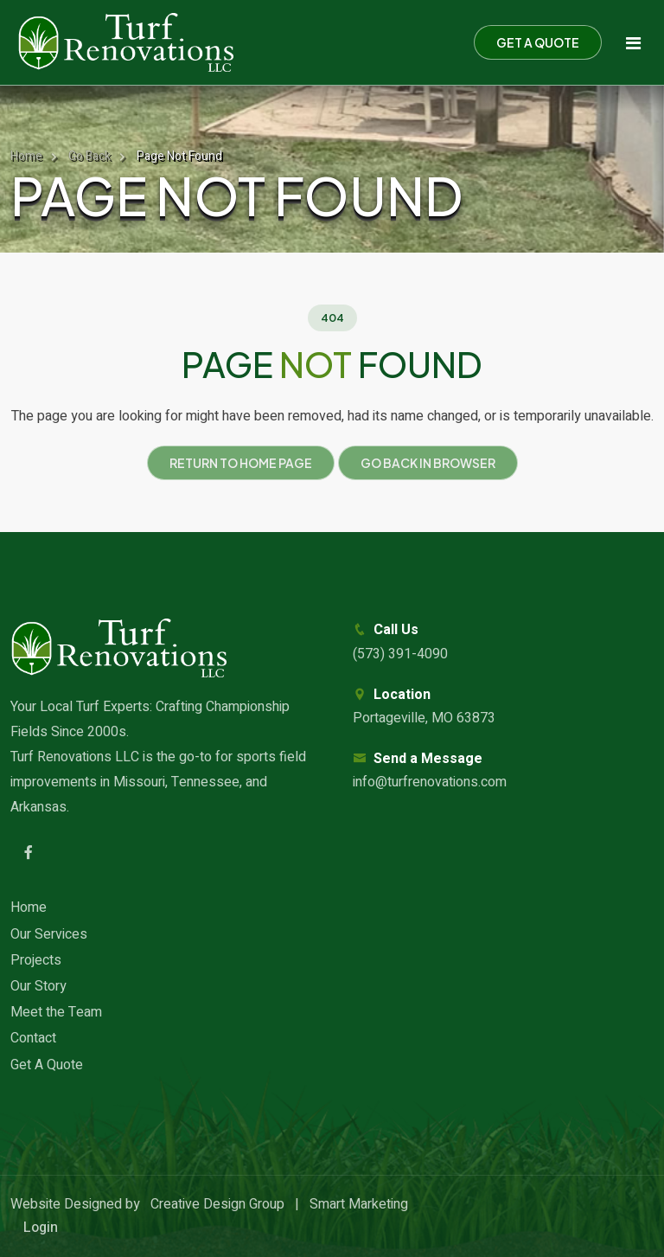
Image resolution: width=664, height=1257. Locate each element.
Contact (33, 1038)
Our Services (48, 934)
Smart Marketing (359, 1204)
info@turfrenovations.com (430, 782)
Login (40, 1227)
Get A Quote (46, 1065)
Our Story (38, 986)
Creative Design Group (217, 1204)
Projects (35, 960)
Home (26, 156)
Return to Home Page (240, 463)
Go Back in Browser (428, 463)
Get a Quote (537, 42)
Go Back (89, 156)
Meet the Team (56, 1012)
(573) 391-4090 (400, 654)
